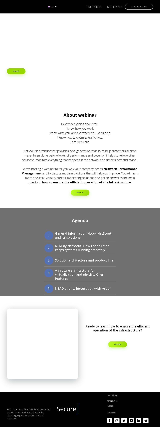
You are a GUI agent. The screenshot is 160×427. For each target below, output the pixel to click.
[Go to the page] (24, 6)
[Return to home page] (30, 400)
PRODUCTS (94, 7)
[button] (139, 7)
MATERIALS (114, 7)
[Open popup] (42, 344)
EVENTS (110, 406)
